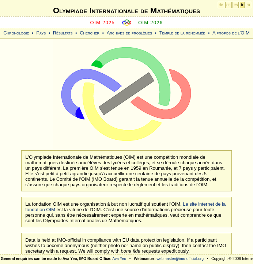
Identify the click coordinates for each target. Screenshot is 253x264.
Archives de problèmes (129, 33)
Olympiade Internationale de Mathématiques (126, 10)
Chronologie (16, 33)
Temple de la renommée (182, 33)
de (221, 5)
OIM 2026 (150, 22)
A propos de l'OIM (231, 33)
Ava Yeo (119, 259)
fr (242, 5)
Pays (41, 33)
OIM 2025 (102, 22)
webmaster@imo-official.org (180, 259)
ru (248, 5)
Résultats (63, 33)
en (228, 5)
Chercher (89, 33)
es (236, 5)
